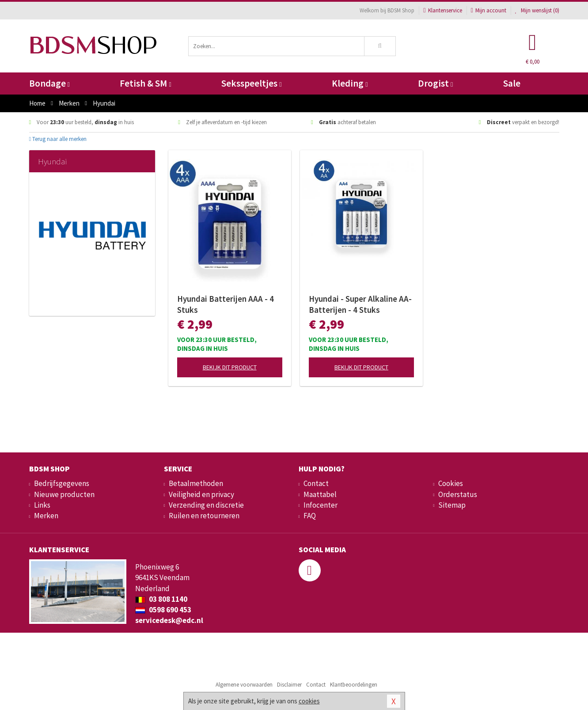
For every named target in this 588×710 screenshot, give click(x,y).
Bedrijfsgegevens (61, 483)
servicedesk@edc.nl (169, 620)
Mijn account (488, 10)
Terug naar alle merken (58, 139)
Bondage (49, 83)
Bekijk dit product (230, 367)
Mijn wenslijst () (537, 10)
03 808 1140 (161, 599)
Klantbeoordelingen (353, 684)
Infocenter (320, 505)
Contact (316, 483)
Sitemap (452, 505)
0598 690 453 (163, 610)
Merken (46, 515)
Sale (511, 83)
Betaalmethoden (196, 483)
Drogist (435, 83)
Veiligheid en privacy (201, 494)
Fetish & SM (145, 83)
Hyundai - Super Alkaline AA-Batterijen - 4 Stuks (360, 304)
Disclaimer (289, 684)
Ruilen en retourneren (204, 515)
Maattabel (320, 494)
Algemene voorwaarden (244, 684)
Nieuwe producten (64, 494)
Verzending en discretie (206, 505)
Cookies (450, 483)
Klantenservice (442, 10)
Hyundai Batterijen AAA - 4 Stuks (225, 304)
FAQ (309, 515)
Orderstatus (457, 494)
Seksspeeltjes (251, 83)
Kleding (350, 83)
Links (42, 505)
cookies (309, 701)
